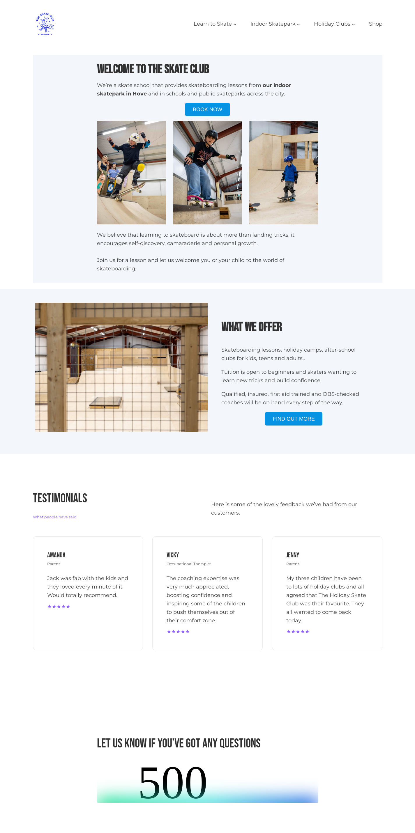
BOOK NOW (207, 109)
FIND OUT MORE (294, 419)
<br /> (207, 781)
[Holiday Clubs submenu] (353, 24)
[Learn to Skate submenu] (234, 24)
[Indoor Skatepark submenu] (298, 24)
